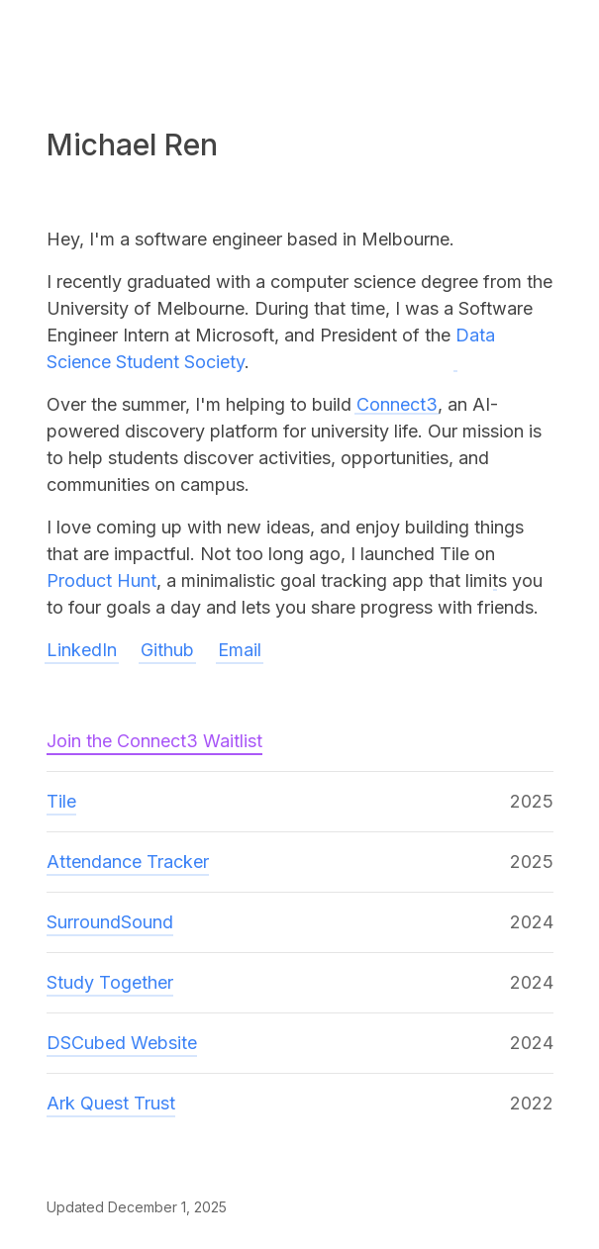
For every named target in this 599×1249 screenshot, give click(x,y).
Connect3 (397, 404)
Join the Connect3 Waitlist (154, 740)
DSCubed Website (122, 1042)
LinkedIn (82, 649)
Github (167, 649)
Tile (61, 801)
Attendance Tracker (128, 861)
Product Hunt (101, 580)
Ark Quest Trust (111, 1103)
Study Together (110, 982)
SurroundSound (110, 922)
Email (239, 649)
